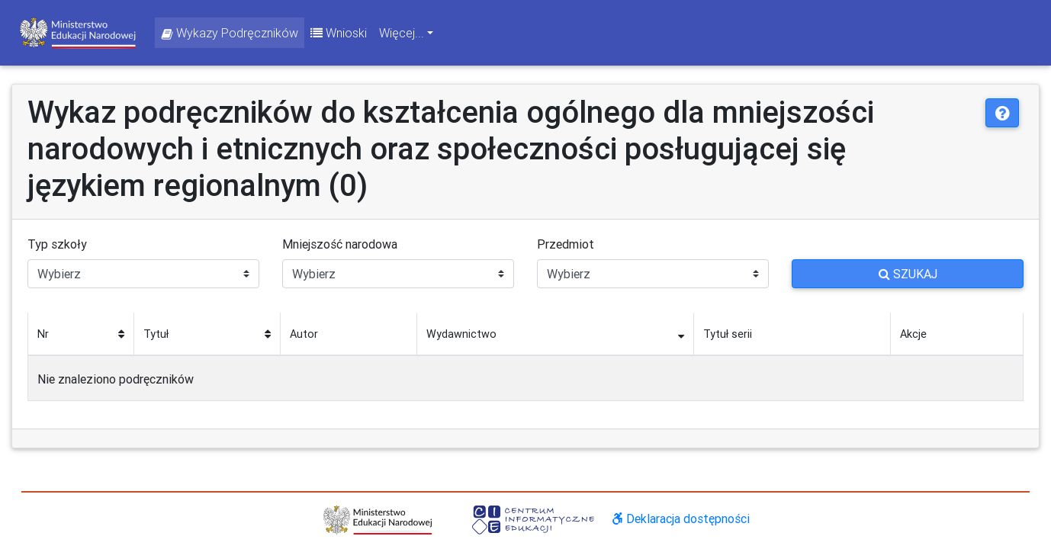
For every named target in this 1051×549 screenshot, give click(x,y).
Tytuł (156, 334)
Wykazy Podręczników (229, 32)
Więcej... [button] (401, 32)
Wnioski (338, 32)
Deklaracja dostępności (681, 518)
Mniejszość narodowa (339, 244)
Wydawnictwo (461, 334)
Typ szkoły (57, 244)
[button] (1002, 112)
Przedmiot (565, 244)
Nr (43, 334)
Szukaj (908, 273)
